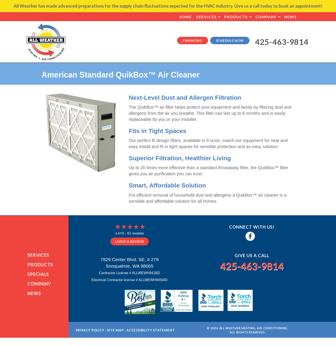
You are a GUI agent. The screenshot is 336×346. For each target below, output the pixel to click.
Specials (38, 275)
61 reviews (135, 233)
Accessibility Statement (150, 332)
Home (185, 17)
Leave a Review (129, 241)
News (290, 17)
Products (236, 17)
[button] (219, 17)
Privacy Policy (90, 332)
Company (266, 17)
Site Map (115, 332)
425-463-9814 (252, 266)
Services (206, 17)
